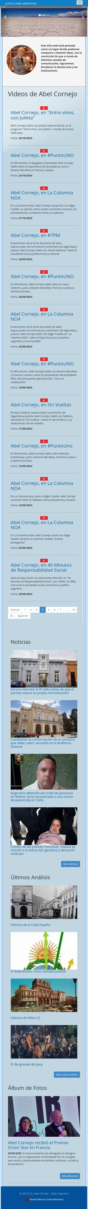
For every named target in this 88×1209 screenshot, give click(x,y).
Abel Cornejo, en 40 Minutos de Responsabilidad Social (41, 567)
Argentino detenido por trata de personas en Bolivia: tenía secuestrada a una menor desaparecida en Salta (42, 796)
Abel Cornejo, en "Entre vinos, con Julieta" (43, 115)
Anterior (15, 609)
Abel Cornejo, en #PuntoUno (41, 445)
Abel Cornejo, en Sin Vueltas (41, 404)
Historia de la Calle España (30, 925)
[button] (5, 22)
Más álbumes (70, 1176)
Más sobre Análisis (67, 1074)
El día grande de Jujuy (27, 1064)
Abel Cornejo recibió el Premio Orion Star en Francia (38, 1145)
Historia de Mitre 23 (25, 1018)
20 (11, 615)
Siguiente (22, 615)
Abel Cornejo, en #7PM (35, 235)
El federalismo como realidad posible (38, 971)
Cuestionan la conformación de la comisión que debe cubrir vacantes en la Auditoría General (43, 743)
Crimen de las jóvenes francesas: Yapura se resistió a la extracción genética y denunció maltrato (43, 850)
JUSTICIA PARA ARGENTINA (20, 3)
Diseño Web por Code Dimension (47, 1199)
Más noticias (70, 864)
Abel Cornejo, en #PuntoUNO (42, 155)
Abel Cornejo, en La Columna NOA (42, 195)
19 (73, 609)
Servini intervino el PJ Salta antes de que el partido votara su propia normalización (42, 691)
